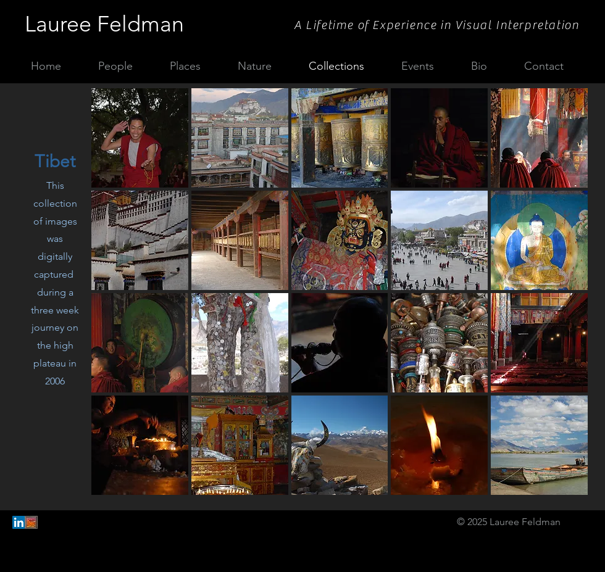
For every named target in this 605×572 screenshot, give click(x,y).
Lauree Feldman (104, 23)
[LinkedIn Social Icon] (18, 522)
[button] (139, 138)
